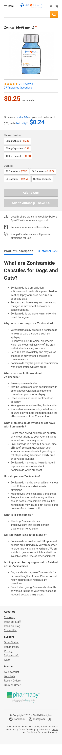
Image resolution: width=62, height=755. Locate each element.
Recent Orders (12, 680)
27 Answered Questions (18, 87)
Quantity (8, 166)
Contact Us (10, 630)
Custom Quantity (42, 179)
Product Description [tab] (18, 251)
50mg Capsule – (17, 148)
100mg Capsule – (18, 156)
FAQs (7, 660)
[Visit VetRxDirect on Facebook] (17, 719)
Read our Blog (12, 626)
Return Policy (11, 646)
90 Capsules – (17, 179)
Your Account (11, 672)
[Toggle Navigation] (9, 6)
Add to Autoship (31, 203)
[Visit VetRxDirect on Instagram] (37, 719)
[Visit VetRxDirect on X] (50, 719)
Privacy (8, 651)
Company (9, 617)
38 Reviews (26, 84)
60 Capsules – (43, 171)
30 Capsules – (16, 171)
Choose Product (12, 135)
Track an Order (12, 685)
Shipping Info (11, 655)
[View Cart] (56, 6)
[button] (31, 54)
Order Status (11, 642)
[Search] (54, 14)
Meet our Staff (12, 621)
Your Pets (9, 676)
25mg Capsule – (17, 141)
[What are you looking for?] (27, 14)
